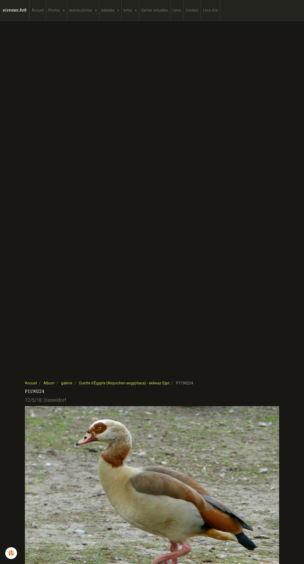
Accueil (38, 10)
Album (49, 383)
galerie (66, 383)
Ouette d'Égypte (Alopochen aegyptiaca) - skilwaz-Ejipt (124, 383)
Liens (176, 10)
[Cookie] (11, 553)
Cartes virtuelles (154, 10)
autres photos (81, 10)
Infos (128, 10)
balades (108, 10)
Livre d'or (210, 10)
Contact (192, 10)
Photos (54, 10)
